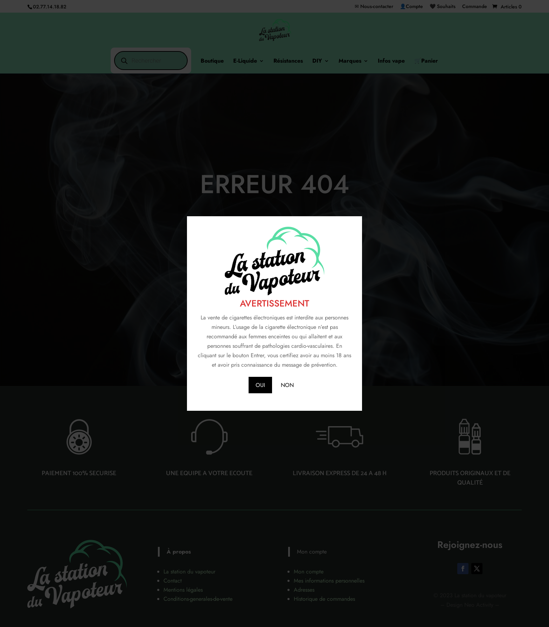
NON (287, 385)
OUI (260, 385)
